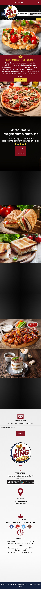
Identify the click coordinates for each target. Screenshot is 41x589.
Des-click (28, 584)
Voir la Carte (20, 80)
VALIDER (20, 433)
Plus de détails (20, 151)
